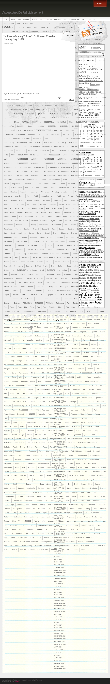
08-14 (55, 23)
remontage (82, 455)
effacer (6, 291)
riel (84, 463)
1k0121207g (96, 48)
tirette (74, 500)
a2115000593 (80, 167)
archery (14, 200)
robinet (41, 467)
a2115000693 (93, 167)
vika (72, 529)
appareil (88, 196)
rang (45, 447)
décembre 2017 (60, 603)
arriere (37, 200)
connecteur (55, 254)
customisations (87, 266)
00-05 (13, 19)
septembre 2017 (60, 611)
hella (46, 328)
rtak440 (95, 467)
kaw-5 (75, 344)
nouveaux (96, 393)
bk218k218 (77, 212)
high (67, 328)
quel (69, 435)
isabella (30, 340)
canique (27, 229)
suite (6, 488)
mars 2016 (58, 660)
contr (16, 258)
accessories (32, 180)
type (87, 513)
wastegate (8, 546)
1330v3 (15, 31)
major (18, 365)
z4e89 (61, 550)
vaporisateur (100, 521)
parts (104, 406)
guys (42, 323)
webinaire (48, 546)
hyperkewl (84, 332)
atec (22, 204)
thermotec (28, 500)
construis (86, 254)
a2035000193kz (10, 167)
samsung (30, 472)
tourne (50, 504)
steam (83, 484)
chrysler (80, 237)
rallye (29, 447)
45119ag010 (9, 105)
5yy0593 (77, 118)
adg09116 (16, 184)
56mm (90, 110)
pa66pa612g (19, 406)
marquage (68, 365)
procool (61, 430)
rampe (38, 447)
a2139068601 (49, 171)
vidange (30, 529)
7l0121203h (64, 130)
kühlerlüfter (48, 348)
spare (28, 484)
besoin (43, 212)
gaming (81, 315)
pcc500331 (35, 410)
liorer (68, 356)
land (78, 352)
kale (34, 344)
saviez (60, 472)
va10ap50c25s (39, 521)
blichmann (29, 217)
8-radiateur (67, 134)
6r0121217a (63, 126)
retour (16, 463)
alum (6, 192)
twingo (67, 513)
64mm (16, 122)
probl (23, 430)
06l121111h (45, 23)
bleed (14, 217)
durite (22, 286)
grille (6, 323)
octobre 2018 (59, 575)
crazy (53, 266)
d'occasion (74, 270)
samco (21, 472)
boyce (52, 221)
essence (15, 299)
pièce (82, 414)
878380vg (26, 138)
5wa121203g (41, 118)
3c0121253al (101, 97)
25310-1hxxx (91, 81)
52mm (38, 110)
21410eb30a (93, 68)
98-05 (6, 155)
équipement (51, 295)
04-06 (84, 19)
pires (38, 418)
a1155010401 (95, 155)
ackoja (81, 180)
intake (98, 336)
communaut (18, 249)
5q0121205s (42, 114)
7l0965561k (32, 134)
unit (25, 517)
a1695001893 (89, 159)
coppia (6, 262)
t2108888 (17, 492)
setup (64, 476)
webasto (38, 546)
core (23, 262)
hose (44, 332)
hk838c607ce (9, 332)
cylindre (33, 270)
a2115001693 (9, 171)
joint (6, 344)
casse (6, 233)
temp (38, 496)
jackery (69, 340)
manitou (42, 365)
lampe (63, 352)
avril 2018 (58, 592)
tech (95, 492)
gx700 (19, 93)
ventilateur (31, 525)
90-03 (82, 147)
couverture (18, 266)
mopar (40, 381)
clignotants (100, 241)
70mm (97, 126)
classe (44, 241)
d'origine (84, 270)
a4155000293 (22, 175)
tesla (61, 496)
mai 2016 (57, 655)
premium (53, 426)
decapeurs (40, 274)
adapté (6, 184)
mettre (33, 373)
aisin (20, 188)
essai (91, 295)
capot (54, 229)
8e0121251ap (9, 142)
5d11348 (7, 114)
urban (79, 517)
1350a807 (45, 31)
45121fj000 (20, 105)
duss (38, 286)
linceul (34, 356)
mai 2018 (57, 589)
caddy (81, 225)
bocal (58, 217)
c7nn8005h (56, 225)
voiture (97, 533)
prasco (37, 426)
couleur (49, 262)
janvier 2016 (59, 666)
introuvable (19, 340)
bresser (68, 221)
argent (29, 200)
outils (81, 402)
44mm (93, 101)
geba (96, 315)
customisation (73, 266)
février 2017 (59, 630)
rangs (78, 447)
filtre (32, 307)
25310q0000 (95, 85)
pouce (90, 422)
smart (36, 480)
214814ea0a (81, 73)
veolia (83, 525)
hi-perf (60, 328)
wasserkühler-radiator (29, 542)
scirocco (96, 472)
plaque (53, 418)
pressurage (87, 426)
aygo (60, 208)
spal (15, 484)
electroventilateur (63, 291)
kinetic (101, 344)
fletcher (97, 307)
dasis (6, 274)
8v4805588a (59, 147)
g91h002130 (35, 315)
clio (42, 245)
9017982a (91, 147)
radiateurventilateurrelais (88, 443)
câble (66, 225)
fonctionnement (29, 311)
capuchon (81, 229)
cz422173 (51, 270)
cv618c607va (9, 270)
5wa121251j (66, 118)
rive (23, 467)
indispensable (27, 336)
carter (99, 229)
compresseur (95, 249)
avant (34, 208)
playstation (72, 418)
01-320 (34, 19)
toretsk (20, 504)
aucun (61, 204)
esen (76, 295)
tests (89, 496)
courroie (75, 262)
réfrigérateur (51, 451)
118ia (29, 27)
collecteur (59, 245)
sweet (77, 488)
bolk (87, 217)
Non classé (57, 393)
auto (5, 208)
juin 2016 (57, 652)
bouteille (43, 221)
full (18, 315)
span (21, 484)
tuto (20, 513)
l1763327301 (17, 352)
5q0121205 (29, 114)
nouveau (75, 393)
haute (96, 323)
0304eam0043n (60, 19)
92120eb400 (44, 151)
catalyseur (21, 233)
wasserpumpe (46, 542)
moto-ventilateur (75, 381)
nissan (33, 393)
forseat (73, 311)
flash (89, 307)
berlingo (28, 212)
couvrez (29, 266)
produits (70, 430)
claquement (34, 241)
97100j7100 (73, 151)
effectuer (15, 291)
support (21, 488)
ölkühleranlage (67, 398)
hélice (38, 328)
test (67, 496)
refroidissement (10, 455)
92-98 (99, 147)
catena (31, 233)
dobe (32, 282)
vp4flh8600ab (63, 537)
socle (56, 480)
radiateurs (51, 443)
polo (40, 422)
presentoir (76, 426)
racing (51, 439)
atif (28, 204)
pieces (89, 414)
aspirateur (57, 200)
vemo (22, 525)
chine (42, 237)
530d (45, 110)
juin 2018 (57, 586)
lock (5, 361)
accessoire (8, 180)
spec (35, 484)
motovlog (53, 385)
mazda (15, 369)
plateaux (61, 418)
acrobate (90, 180)
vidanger (39, 529)
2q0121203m (79, 93)
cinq (88, 237)
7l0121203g (52, 130)
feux (20, 307)
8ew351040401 (35, 142)
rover (80, 467)
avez (48, 208)
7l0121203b (40, 130)
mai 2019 (57, 556)
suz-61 (61, 488)
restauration (94, 459)
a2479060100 (9, 175)
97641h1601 (97, 151)
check (24, 237)
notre (67, 393)
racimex (42, 439)
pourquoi (13, 426)
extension (8, 303)
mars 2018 (58, 595)
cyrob (42, 270)
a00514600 (41, 155)
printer (15, 430)
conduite (44, 254)
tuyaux (52, 513)
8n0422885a (35, 147)
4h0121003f (72, 105)
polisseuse (31, 422)
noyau (22, 398)
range (52, 447)
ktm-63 (17, 348)
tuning (6, 513)
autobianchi (14, 208)
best (51, 212)
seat (104, 472)
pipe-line (13, 418)
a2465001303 (90, 171)
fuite (13, 315)
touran (34, 504)
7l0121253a (8, 134)
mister (50, 377)
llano (99, 356)
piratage (30, 418)
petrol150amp (9, 414)
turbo (14, 513)
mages (86, 361)
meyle (61, 373)
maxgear (7, 369)
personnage (73, 410)
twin (60, 513)
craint (45, 266)
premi (44, 426)
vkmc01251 (60, 533)
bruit (93, 221)
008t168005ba (23, 19)
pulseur (7, 435)
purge (21, 435)
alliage (54, 188)
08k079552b (65, 23)
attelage (43, 204)
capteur (71, 229)
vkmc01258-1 (73, 533)
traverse (41, 509)
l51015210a (41, 352)
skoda (15, 480)
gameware (71, 315)
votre (39, 537)
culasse (61, 266)
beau (6, 212)
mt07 (91, 385)
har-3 (66, 323)
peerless (45, 410)
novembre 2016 (60, 638)
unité (32, 517)
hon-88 (28, 332)
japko (85, 340)
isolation (38, 340)
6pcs (30, 126)
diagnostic (20, 278)
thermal (7, 500)
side (82, 476)
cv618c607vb (22, 270)
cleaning (71, 241)
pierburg (98, 414)
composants (83, 249)
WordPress (38, 680)
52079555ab (16, 110)
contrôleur (25, 258)
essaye (7, 299)
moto (64, 381)
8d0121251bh (63, 138)
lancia (71, 352)
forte (81, 311)
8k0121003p (61, 142)
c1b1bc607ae (44, 225)
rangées (69, 447)
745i (104, 126)
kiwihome (7, 348)
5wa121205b (54, 118)
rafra (22, 447)
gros (20, 323)
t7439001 (49, 492)
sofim (63, 480)
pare (60, 406)
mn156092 (70, 377)
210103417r (89, 60)
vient (56, 529)
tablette (75, 492)
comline (86, 245)
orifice (34, 402)
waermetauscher (10, 542)
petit (89, 410)
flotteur (7, 311)
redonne (32, 451)
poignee (7, 422)
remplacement (96, 455)
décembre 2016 (60, 636)
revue (63, 463)
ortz (58, 402)
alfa (26, 188)
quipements (8, 439)
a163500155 (49, 159)
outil (64, 402)
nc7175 (31, 389)
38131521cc (88, 97)
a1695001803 (75, 159)
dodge (39, 282)
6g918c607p (94, 122)
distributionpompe (90, 278)
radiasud (96, 439)
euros (38, 299)
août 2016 (58, 647)
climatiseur (21, 245)
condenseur (8, 254)
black (87, 212)
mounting (63, 385)
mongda (15, 381)
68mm (71, 122)
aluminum (34, 192)
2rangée (103, 93)
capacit (36, 229)
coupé (57, 262)
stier (90, 484)
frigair (101, 311)
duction (14, 286)
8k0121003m (49, 142)
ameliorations (66, 192)
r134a (18, 439)
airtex (13, 188)
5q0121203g (18, 114)
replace (48, 459)
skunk (22, 480)
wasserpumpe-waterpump (64, 542)
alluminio (82, 188)
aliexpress (35, 188)
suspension (51, 488)
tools (6, 504)
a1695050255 (36, 163)
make (25, 365)
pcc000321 (23, 410)
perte (83, 410)
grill (104, 319)
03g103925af (74, 19)
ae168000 (37, 184)
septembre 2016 (60, 644)
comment (7, 249)
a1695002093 (9, 163)
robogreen (51, 467)
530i (51, 110)
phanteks (41, 414)
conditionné (33, 254)
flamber (81, 307)
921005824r (20, 151)
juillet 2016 (58, 649)
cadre (88, 225)
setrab (56, 476)
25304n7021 (78, 81)
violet (91, 529)
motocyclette (9, 385)
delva (59, 274)
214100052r (83, 64)
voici (90, 533)
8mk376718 (8, 147)
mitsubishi (59, 377)
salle (14, 472)
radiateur (8, 443)
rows (87, 467)
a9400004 (89, 175)
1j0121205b (85, 44)
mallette (33, 365)
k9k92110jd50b (24, 344)
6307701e (8, 122)
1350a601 (35, 31)
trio (55, 509)
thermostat (17, 500)
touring (42, 504)
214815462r (93, 73)
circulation (8, 241)
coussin (100, 262)
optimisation (87, 398)
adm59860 (26, 184)
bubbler (19, 225)
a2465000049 (76, 171)
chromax (50, 237)
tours (58, 504)
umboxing (8, 517)
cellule (40, 233)
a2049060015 (53, 167)
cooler (75, 258)
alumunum (45, 192)
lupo (61, 361)
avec (41, 208)
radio (15, 447)
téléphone (30, 496)
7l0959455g (20, 134)
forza (88, 311)
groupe (27, 323)
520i (31, 110)
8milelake (97, 142)
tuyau (44, 513)
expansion (95, 299)
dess (94, 274)
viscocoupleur (16, 533)
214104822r (95, 64)
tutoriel (37, 513)
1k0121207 (84, 48)
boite (65, 217)
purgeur (38, 435)
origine (51, 402)
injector (61, 336)
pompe (58, 422)
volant (6, 537)
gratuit (97, 319)
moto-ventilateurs (92, 381)
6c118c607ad (81, 122)
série (41, 476)
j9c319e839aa (57, 340)
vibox (6, 529)
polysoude (49, 422)
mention (90, 369)
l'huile (6, 352)
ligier (19, 356)
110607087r (8, 27)
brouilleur (84, 221)
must (6, 389)
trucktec (72, 509)
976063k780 (85, 151)
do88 (26, 282)
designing (86, 274)
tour (27, 504)
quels (86, 435)
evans (45, 299)
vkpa (83, 533)
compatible (40, 249)
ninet (12, 393)
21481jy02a (93, 77)
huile (58, 332)
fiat (25, 307)
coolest (83, 258)
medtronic (41, 369)
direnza (49, 278)
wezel (68, 546)
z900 (83, 550)
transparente (18, 509)
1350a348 (24, 31)
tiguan (53, 500)
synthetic (93, 488)
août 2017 (58, 614)
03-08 (49, 19)
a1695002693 (22, 163)
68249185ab (61, 122)
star (69, 484)
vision (33, 533)
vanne (90, 521)
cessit (47, 233)
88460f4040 (37, 138)
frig (94, 311)
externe (17, 303)
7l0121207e (99, 130)
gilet (34, 319)
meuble (42, 373)
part (97, 406)
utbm (14, 521)
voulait (46, 537)
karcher (42, 344)
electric (39, 291)
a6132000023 (49, 175)
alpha (90, 188)
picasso (74, 414)
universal (41, 517)
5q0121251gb (79, 114)
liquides (85, 356)
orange (7, 402)
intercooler (8, 340)
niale (99, 389)
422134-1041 (76, 101)
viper (98, 529)
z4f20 (69, 550)
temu (45, 496)
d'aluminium (62, 270)
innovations (77, 336)
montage (24, 381)
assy (66, 200)
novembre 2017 (60, 606)
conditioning (21, 254)
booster (18, 221)
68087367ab (37, 122)
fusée (25, 315)
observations (47, 398)
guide (35, 323)
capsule (62, 229)
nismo (25, 393)
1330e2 (7, 31)
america (102, 192)
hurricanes (66, 332)
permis (63, 410)
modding (97, 377)
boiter (72, 217)
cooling (101, 258)
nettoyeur (76, 389)
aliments (45, 188)
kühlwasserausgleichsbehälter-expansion (89, 348)
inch (5, 336)
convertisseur (49, 258)
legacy (94, 352)
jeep (102, 340)
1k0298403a (96, 52)
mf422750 (98, 373)
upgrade (60, 517)
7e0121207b (16, 130)
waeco (89, 537)
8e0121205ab (87, 138)
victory (22, 529)
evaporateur (55, 299)
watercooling (27, 546)
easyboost (53, 286)
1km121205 (84, 56)
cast (13, 233)
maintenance (9, 365)
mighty (6, 377)
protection (87, 430)
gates (89, 315)
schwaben (86, 472)
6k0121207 (21, 126)
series (48, 476)
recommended (21, 451)
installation (88, 336)
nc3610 (22, 389)
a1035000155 (81, 155)
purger (29, 435)
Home (100, 3)
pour (5, 426)
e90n (45, 286)
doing (47, 282)
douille (75, 282)
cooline (92, 258)
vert (99, 525)
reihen (55, 455)
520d (25, 110)
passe (14, 410)
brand (60, 221)
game (54, 315)
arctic (21, 200)
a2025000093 (63, 163)
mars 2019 (58, 562)
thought (38, 500)
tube (95, 509)
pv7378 (47, 435)
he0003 (7, 328)
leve (6, 356)
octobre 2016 (59, 641)
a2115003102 (36, 171)
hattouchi (75, 323)
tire (67, 500)
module (7, 381)
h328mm (50, 323)
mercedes (99, 369)
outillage (72, 402)
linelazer (43, 356)
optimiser (99, 398)
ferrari (12, 307)
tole (88, 500)
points (22, 422)
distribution (75, 278)
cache (73, 225)
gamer (62, 315)
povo (30, 426)
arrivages (46, 200)
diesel (29, 278)
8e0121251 (100, 138)
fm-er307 (16, 311)
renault (18, 459)
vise (26, 533)
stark (76, 484)
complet (50, 249)
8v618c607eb (72, 147)
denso (76, 274)
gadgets (46, 315)
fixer (73, 307)
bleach (6, 217)
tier (46, 500)
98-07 (13, 155)
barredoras (93, 208)
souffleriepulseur (90, 480)
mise (27, 377)
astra (79, 200)
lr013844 (35, 361)
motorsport (20, 385)
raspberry (88, 447)
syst (101, 488)
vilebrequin (81, 529)
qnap (54, 435)
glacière (73, 319)
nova (15, 398)
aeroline (62, 184)
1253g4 (62, 27)
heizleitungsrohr (26, 328)
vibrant (13, 529)
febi (5, 307)
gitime (51, 319)
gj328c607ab (62, 319)
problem (31, 430)
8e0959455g (22, 142)
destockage (8, 278)
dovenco (83, 282)
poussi (22, 426)
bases (102, 208)
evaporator (67, 299)
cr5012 (38, 266)
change (74, 233)
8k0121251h (74, 142)
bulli (26, 225)
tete (96, 496)
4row (103, 105)
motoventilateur (41, 385)
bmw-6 (51, 217)
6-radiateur (87, 118)
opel (78, 398)
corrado (31, 262)
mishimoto (35, 377)
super (12, 488)
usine (102, 517)
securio (23, 476)
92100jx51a (32, 151)
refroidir (96, 451)
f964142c (50, 303)
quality (62, 435)
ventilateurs (66, 525)
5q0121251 (53, 114)
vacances (52, 521)
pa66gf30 (7, 406)
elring (74, 291)
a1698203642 (49, 163)
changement (85, 233)
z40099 (54, 550)
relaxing (72, 455)
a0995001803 (68, 155)
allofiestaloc (64, 188)
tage (82, 492)
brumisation (8, 225)
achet (65, 180)
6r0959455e (87, 126)
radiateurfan (19, 443)
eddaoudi (94, 286)
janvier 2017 (59, 633)
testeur (82, 496)
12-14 (36, 27)
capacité (45, 229)
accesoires (99, 175)
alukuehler (99, 188)
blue (44, 217)
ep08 (42, 295)
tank (89, 492)
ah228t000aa (90, 184)
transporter (30, 509)
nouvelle (7, 398)
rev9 (23, 463)
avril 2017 (58, 625)
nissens (41, 393)
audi (68, 204)
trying (87, 509)
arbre (6, 200)
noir (48, 393)
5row (32, 118)
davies (22, 274)
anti (52, 196)
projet (78, 430)
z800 (76, 550)
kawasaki (84, 344)
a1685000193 (62, 159)
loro (27, 361)
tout (64, 504)
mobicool (80, 377)
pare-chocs (69, 406)
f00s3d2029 (28, 303)
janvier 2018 (59, 600)
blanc (94, 212)
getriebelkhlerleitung (21, 319)
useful (94, 517)
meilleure (59, 369)
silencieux (90, 476)
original (42, 402)
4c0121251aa (59, 105)
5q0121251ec (66, 114)
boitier (80, 217)
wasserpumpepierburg (87, 542)
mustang (13, 389)
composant (70, 249)
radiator (7, 447)
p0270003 (90, 402)
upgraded (70, 517)
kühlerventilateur (63, 348)
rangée (61, 447)
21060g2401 (102, 60)
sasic (38, 472)
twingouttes (77, 513)
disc (56, 278)
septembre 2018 (60, 578)
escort (68, 295)
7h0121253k (28, 130)
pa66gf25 (100, 402)
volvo (32, 537)
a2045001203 (39, 167)
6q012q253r (39, 126)
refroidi (87, 451)
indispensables (41, 336)
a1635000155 (22, 159)
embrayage (84, 291)
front (6, 315)
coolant (66, 258)
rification (92, 463)
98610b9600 (23, 155)
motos (30, 385)
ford (50, 311)
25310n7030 (83, 85)
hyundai (94, 332)
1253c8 (53, 27)
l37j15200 (29, 352)
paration (52, 406)
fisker (60, 307)
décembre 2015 (60, 669)
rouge (72, 467)
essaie (98, 295)
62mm (97, 118)
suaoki (97, 484)
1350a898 (56, 31)
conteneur (97, 254)
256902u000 (92, 89)
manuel (58, 365)
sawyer (68, 472)
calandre (97, 225)
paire (35, 406)
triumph (63, 509)
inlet (68, 336)
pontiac (67, 422)
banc (84, 208)
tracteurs (101, 504)
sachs (103, 467)
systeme (7, 492)
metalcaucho (24, 373)
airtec (6, 188)
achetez (73, 180)
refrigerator (64, 451)
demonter (67, 274)
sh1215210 (73, 476)
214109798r (81, 68)
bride (76, 221)
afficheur (71, 184)
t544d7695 (37, 492)
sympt (84, 488)
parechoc (80, 406)
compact (29, 249)
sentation (33, 476)
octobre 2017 (59, 608)
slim (29, 480)
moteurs (57, 381)
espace (83, 295)
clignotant (89, 241)
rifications (8, 467)
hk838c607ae (88, 328)
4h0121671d (84, 105)
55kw (76, 110)
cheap (16, 237)
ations (34, 204)
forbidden (42, 311)
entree (25, 295)
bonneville (8, 221)
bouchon (34, 221)
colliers (69, 245)
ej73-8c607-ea (28, 291)
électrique (49, 291)
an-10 (29, 196)
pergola (55, 410)
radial (87, 439)
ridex (71, 463)
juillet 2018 (58, 584)
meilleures (70, 369)
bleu (20, 217)
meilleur (50, 369)
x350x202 (85, 546)
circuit (94, 237)
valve (83, 521)
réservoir (71, 459)
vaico (69, 521)
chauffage (8, 237)
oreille (26, 402)
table (67, 492)
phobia (58, 414)
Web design (6, 681)
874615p (7, 138)
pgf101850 (31, 414)
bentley (20, 212)
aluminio (13, 192)
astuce (87, 200)
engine (6, 295)
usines (6, 521)
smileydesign (46, 480)
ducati (6, 286)
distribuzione (9, 282)
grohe (13, 323)
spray (63, 484)
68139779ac (49, 122)
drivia (98, 282)
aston (72, 200)
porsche (75, 422)
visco (6, 533)
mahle (94, 361)
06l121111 (34, 23)
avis (54, 208)
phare (50, 414)
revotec (55, 463)
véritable (91, 525)
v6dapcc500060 (24, 521)
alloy (74, 188)
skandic (7, 480)
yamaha (32, 550)
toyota (83, 504)
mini (20, 377)
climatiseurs (33, 245)
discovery (64, 278)
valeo (76, 521)
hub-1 (50, 332)
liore (62, 356)
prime (97, 426)
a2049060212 (66, 167)
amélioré (78, 192)
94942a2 (62, 151)
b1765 (67, 208)
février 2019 (59, 564)
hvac (76, 332)
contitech (7, 258)
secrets (14, 476)
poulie (98, 422)
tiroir (82, 500)
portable (32, 93)
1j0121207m (97, 44)
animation (45, 196)
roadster (31, 467)
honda (36, 332)
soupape (7, 484)
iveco (47, 340)
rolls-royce (62, 467)
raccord (27, 439)
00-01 (6, 19)
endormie (95, 291)
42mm (86, 101)
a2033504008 (76, 163)
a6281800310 (63, 175)
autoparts (26, 208)
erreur (61, 295)
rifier (17, 467)
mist (43, 377)
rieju (78, 463)
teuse (102, 496)
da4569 (94, 270)
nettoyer (66, 389)
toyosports (73, 504)
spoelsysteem (45, 484)
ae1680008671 (50, 184)
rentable (27, 459)
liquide (76, 356)
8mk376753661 (21, 147)
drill (91, 282)
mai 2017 (57, 622)
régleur (36, 455)
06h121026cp (9, 23)
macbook (68, 361)
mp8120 (73, 385)
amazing (55, 192)
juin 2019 (57, 553)
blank (101, 212)
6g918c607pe (9, 126)
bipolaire (67, 212)
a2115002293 (22, 171)
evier (76, 299)
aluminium (24, 192)
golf (80, 319)
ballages (76, 208)
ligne (27, 356)
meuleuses (51, 373)
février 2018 (59, 597)
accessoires (20, 180)
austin (101, 204)
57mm (97, 110)
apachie (79, 196)
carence (91, 229)
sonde (71, 480)
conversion (36, 258)
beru (36, 212)
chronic (60, 237)
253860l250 (79, 89)
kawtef (93, 344)
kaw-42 (68, 344)
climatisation (9, 245)
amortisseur (19, 196)
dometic (55, 282)
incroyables (14, 336)
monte (32, 381)
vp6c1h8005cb (78, 537)
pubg (96, 430)
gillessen (42, 319)
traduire (7, 509)
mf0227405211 (72, 373)
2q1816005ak (91, 93)
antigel (71, 196)
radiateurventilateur (67, 443)
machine (78, 361)
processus (51, 430)
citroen (24, 241)
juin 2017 (57, 619)
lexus (12, 356)
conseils (65, 254)
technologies (9, 496)
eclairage (75, 286)
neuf (85, 389)
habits (59, 323)
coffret (49, 245)
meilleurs (80, 369)
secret (6, 476)
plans (45, 418)
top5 (12, 504)
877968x (16, 138)
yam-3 (14, 550)
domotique (65, 282)
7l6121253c (43, 134)
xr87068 (101, 546)
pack (28, 406)
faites (98, 303)
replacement (59, 459)
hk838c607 (76, 328)
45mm (30, 105)
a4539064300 (36, 175)
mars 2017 (58, 628)
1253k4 (70, 27)
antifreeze (61, 196)
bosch (25, 221)
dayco (30, 274)
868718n (90, 134)
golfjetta (88, 319)
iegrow (103, 332)
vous (54, 537)
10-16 (74, 23)
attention (52, 204)
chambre (64, 233)
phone (65, 414)
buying (33, 225)
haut (90, 323)
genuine (7, 319)
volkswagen (22, 537)
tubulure (102, 509)
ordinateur (16, 402)
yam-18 (7, 550)
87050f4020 (101, 134)
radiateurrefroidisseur (36, 443)
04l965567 (93, 19)
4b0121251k (47, 105)
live (93, 356)
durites (30, 286)
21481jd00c (81, 77)
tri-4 (49, 509)
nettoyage (56, 389)
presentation (64, 426)
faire (91, 303)
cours (83, 262)
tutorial (28, 513)
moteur (48, 381)
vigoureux (64, 529)
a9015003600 (76, 175)
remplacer (8, 459)
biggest (58, 212)
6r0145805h (75, 126)
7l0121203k (75, 130)
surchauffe (31, 488)
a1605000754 (9, 159)
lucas (53, 361)
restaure (7, 463)
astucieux (8, 204)
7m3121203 (55, 134)
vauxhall (13, 525)
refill (41, 451)
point (15, 422)
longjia (19, 361)
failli (85, 303)
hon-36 (20, 332)
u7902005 (95, 513)
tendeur (53, 496)
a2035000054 (90, 163)
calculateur (8, 229)
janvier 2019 (59, 567)
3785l (79, 97)
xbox (93, 546)
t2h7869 (27, 492)
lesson (103, 352)
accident (43, 180)
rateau (97, 447)
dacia (102, 270)
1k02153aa (84, 52)
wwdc (76, 546)
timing (61, 500)
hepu (52, 328)
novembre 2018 (60, 573)
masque (96, 365)
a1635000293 (36, 159)
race (35, 439)
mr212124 (83, 385)
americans (8, 196)
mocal (89, 377)
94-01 (54, 151)
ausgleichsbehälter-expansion (85, 204)
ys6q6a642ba (42, 550)
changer (95, 233)
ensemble (16, 295)
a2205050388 (63, 171)
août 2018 (58, 581)
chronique (70, 237)
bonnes (94, 217)
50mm (6, 110)
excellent (84, 299)
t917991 (58, 492)
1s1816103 (96, 56)
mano (50, 365)
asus (16, 204)
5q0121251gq (92, 114)
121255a (44, 27)
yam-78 (23, 550)
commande (97, 245)
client (79, 241)
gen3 (103, 315)
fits (67, 307)
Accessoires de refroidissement (22, 12)
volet (13, 537)
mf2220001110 (86, 373)
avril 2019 (58, 559)
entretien (33, 295)
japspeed (94, 340)
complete (60, 249)
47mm (37, 105)
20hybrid (78, 60)
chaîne (56, 233)
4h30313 (95, 105)
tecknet (20, 496)
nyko (29, 398)
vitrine (50, 533)
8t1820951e (47, 147)
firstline (52, 307)
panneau (43, 406)
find (38, 307)
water (17, 546)
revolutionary (43, 463)
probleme (40, 430)
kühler (24, 348)
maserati (86, 365)
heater (15, 328)
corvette (39, 262)
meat (32, 369)
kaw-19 (50, 344)
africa (80, 184)
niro (18, 393)
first (45, 307)
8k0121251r (86, 142)
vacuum (61, 521)
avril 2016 (58, 658)
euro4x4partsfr (27, 299)
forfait (57, 311)
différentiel (38, 278)
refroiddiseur (76, 451)
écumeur (84, 286)
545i (57, 110)
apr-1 (104, 196)
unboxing (18, 517)
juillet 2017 (58, 617)
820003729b (80, 134)
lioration (53, 356)
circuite (103, 237)
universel (51, 517)
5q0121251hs (22, 118)
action (99, 180)
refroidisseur (24, 455)
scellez (77, 472)
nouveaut (85, 393)
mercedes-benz (10, 373)
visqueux (41, 533)
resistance (81, 459)
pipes (22, 418)
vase (6, 525)
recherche (8, 451)
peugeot (20, 414)
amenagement (90, 192)
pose (83, 422)
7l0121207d (87, 130)
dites (19, 282)
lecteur (86, 352)
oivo (57, 398)
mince (14, 377)
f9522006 (39, 303)
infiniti (52, 336)
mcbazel (24, 369)
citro (17, 241)
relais (63, 455)
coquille (15, 262)
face (69, 303)
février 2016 (59, 663)
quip (93, 435)
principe (7, 430)
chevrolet (33, 237)
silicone (100, 476)
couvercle (8, 266)
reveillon (32, 463)
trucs (80, 509)
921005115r (8, 151)
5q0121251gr (9, 118)
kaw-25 (59, 344)
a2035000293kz (25, 167)
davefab (14, 274)
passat (6, 410)
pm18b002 (83, 418)
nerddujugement (43, 389)
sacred (6, 472)
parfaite (90, 406)
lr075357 (45, 361)
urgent (87, 517)
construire (76, 254)
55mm (83, 110)
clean (63, 241)
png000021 (95, 418)
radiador (60, 439)
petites (96, 410)
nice (5, 393)
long (12, 361)
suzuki (69, 488)
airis (100, 184)
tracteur (91, 504)
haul (83, 323)
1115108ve (20, 27)
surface (41, 488)
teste (74, 496)
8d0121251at (50, 138)
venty (76, 525)
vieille (48, 529)
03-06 (42, 19)
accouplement (54, 180)
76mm (6, 130)
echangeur (64, 286)
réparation (37, 459)
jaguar (77, 340)
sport (56, 484)
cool (59, 258)
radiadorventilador (74, 439)
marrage (77, 365)
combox (77, 245)
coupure (66, 262)
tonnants (96, 500)
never (91, 389)
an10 (36, 196)
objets (36, 398)
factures (76, 303)
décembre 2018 (60, 570)
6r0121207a (51, 126)
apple (96, 196)
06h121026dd (22, 23)
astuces (95, 200)
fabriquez (60, 303)
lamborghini (53, 352)
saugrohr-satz (49, 472)
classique (54, 241)
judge (12, 344)
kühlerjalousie (35, 348)
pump (14, 435)
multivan (99, 385)
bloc (37, 217)
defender (50, 274)
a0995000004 (54, 155)
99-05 (32, 155)
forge (65, 311)
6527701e (25, 122)
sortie (78, 480)
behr (12, 212)
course (91, 262)
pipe (5, 418)
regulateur (45, 455)
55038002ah (67, 110)
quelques (77, 435)
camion (18, 229)
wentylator (59, 546)
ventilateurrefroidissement (48, 525)
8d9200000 (75, 138)
